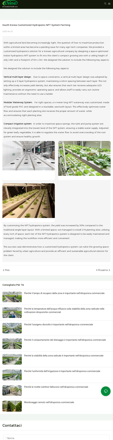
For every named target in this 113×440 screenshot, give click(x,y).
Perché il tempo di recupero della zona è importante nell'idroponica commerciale (64, 293)
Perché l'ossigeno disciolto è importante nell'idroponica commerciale (58, 324)
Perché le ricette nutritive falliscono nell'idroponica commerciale (56, 387)
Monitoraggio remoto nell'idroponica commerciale (49, 402)
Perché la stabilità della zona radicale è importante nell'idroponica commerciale (63, 355)
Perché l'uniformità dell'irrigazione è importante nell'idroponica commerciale (62, 371)
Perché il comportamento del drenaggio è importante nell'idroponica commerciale (65, 340)
